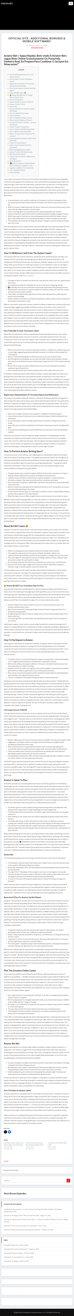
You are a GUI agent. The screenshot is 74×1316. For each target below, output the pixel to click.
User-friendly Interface (17, 170)
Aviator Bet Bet (15, 115)
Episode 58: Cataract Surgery (13, 1253)
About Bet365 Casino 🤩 (18, 93)
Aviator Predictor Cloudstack (19, 127)
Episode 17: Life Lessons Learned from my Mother (20, 1226)
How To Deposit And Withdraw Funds (22, 129)
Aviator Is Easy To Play (17, 104)
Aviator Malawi (15, 172)
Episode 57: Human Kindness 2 (14, 1257)
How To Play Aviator (16, 100)
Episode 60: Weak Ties (11, 1245)
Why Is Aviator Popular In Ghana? (21, 120)
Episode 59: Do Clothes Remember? (16, 1249)
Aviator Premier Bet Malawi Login (21, 152)
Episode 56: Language (11, 1261)
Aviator (6, 1161)
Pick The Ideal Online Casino (19, 113)
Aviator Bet (13, 106)
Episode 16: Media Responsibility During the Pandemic (22, 1230)
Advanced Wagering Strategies (20, 150)
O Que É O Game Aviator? (18, 143)
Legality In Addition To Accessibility (22, 168)
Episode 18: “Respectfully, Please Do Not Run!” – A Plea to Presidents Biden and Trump (33, 1219)
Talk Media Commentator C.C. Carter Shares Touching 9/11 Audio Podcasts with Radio (33, 1209)
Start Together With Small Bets (20, 131)
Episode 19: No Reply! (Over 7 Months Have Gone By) (21, 1215)
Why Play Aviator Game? (18, 154)
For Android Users (15, 161)
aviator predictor (28, 276)
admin (32, 45)
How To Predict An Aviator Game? (21, 118)
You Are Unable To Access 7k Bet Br (21, 102)
